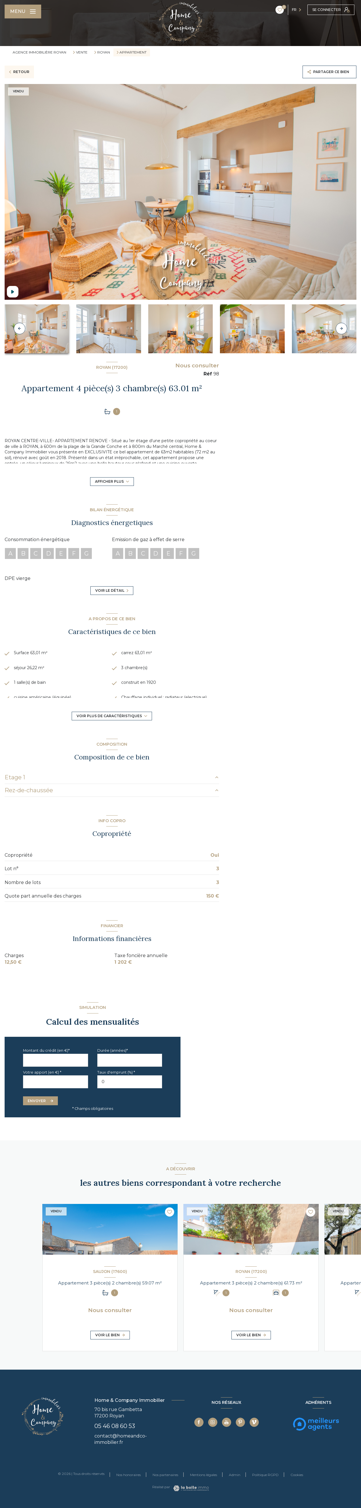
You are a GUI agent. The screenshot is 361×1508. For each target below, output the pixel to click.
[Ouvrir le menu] (23, 11)
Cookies (296, 1475)
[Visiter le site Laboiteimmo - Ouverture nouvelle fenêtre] (190, 1488)
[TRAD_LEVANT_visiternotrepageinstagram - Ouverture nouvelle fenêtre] (212, 1422)
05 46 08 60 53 (114, 1426)
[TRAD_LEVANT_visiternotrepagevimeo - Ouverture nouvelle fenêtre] (254, 1422)
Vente (82, 52)
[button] (341, 328)
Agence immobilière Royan (39, 52)
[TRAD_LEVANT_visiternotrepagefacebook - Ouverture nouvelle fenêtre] (199, 1422)
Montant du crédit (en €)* (46, 1050)
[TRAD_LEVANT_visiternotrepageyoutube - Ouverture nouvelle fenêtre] (226, 1422)
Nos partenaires (165, 1475)
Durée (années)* (112, 1050)
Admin (234, 1475)
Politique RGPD (265, 1475)
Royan (103, 52)
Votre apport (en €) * (42, 1072)
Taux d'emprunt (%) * (116, 1072)
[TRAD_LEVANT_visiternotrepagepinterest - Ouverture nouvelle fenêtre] (240, 1422)
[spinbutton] (129, 1081)
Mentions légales (203, 1475)
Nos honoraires (128, 1475)
